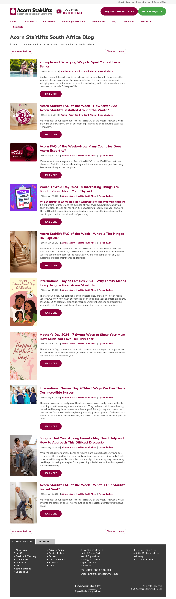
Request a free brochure (119, 11)
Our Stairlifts (45, 541)
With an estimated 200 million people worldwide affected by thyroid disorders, (82, 201)
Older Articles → (115, 51)
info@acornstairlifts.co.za (103, 573)
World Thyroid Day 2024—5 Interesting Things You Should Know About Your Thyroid (79, 189)
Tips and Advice (105, 71)
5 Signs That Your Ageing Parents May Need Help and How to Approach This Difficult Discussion (82, 440)
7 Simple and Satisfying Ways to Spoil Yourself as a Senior (80, 64)
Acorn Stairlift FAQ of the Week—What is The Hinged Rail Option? (82, 236)
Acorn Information (22, 541)
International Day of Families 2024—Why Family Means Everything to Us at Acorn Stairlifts (83, 283)
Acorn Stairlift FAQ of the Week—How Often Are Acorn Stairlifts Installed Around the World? (78, 108)
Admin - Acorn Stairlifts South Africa (78, 71)
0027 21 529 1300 (143, 559)
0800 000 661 (72, 13)
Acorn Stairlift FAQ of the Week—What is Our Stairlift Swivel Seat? (82, 487)
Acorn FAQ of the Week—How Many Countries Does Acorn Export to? (80, 148)
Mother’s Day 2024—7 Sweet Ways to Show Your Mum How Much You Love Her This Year (82, 336)
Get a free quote (152, 11)
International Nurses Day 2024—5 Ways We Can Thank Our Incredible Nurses (82, 390)
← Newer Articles (21, 51)
